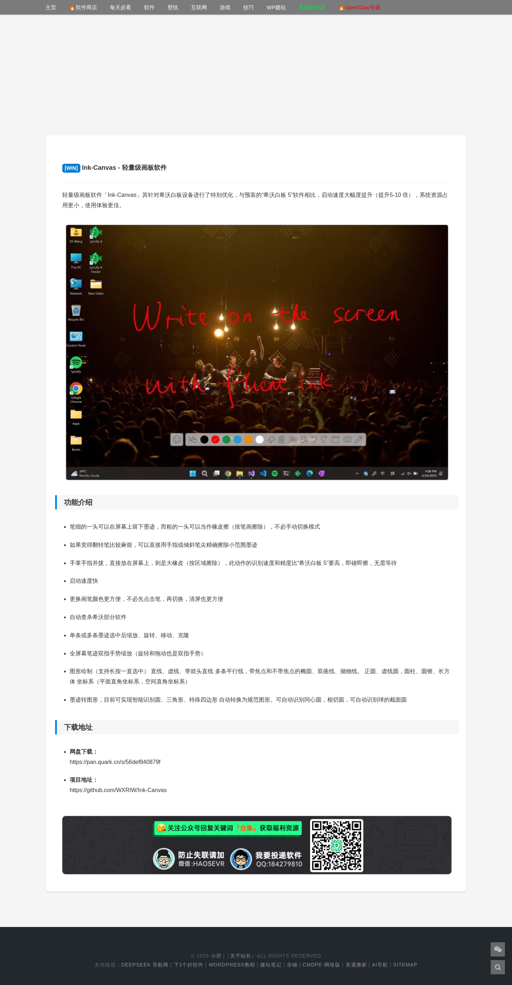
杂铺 (292, 965)
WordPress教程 (232, 965)
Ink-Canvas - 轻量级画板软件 (114, 167)
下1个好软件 (189, 965)
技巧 (248, 7)
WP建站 (276, 7)
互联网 (199, 7)
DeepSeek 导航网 (145, 965)
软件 (149, 7)
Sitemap (405, 965)
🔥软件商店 (83, 7)
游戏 (225, 7)
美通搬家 (356, 965)
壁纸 (172, 7)
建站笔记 (271, 965)
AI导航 (380, 965)
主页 (51, 7)
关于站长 (240, 956)
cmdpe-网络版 (321, 965)
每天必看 (120, 7)
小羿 (216, 956)
